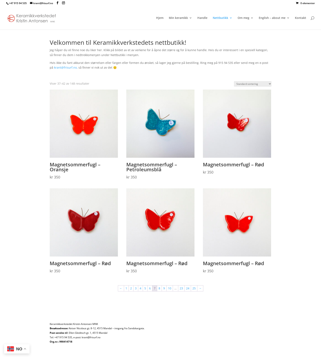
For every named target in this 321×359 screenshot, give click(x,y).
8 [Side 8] (159, 288)
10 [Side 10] (169, 288)
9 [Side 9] (164, 288)
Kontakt (300, 18)
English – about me (272, 18)
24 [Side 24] (187, 288)
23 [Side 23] (181, 288)
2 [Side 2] (131, 288)
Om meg (243, 18)
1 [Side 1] (126, 288)
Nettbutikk (220, 18)
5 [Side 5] (145, 288)
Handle (202, 18)
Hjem (159, 18)
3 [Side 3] (136, 288)
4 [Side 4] (140, 288)
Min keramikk (178, 18)
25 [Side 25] (194, 288)
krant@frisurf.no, (66, 67)
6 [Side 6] (150, 288)
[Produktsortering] (253, 84)
